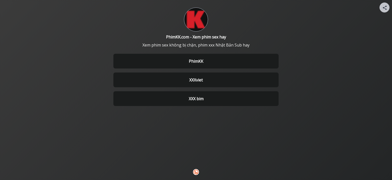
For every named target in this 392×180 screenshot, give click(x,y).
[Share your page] (384, 7)
